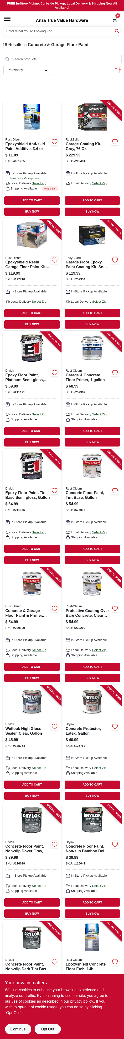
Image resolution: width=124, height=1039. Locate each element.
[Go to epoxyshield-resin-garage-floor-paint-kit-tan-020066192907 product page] (32, 274)
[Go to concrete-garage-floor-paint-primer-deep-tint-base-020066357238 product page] (32, 626)
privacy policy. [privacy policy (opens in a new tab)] (82, 1001)
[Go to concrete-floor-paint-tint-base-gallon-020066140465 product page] (92, 508)
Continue (18, 1029)
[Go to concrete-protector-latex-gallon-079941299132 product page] (92, 743)
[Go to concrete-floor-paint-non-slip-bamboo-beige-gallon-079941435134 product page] (92, 861)
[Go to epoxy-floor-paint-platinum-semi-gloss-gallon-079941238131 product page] (32, 390)
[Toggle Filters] (118, 70)
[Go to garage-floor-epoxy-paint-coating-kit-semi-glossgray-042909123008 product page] (92, 274)
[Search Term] (62, 31)
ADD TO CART (32, 200)
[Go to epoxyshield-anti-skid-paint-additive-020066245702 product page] (32, 159)
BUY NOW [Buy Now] (32, 211)
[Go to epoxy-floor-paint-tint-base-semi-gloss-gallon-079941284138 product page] (32, 508)
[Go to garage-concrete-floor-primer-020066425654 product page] (92, 390)
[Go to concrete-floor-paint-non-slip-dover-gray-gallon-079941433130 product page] (32, 861)
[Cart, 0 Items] (114, 19)
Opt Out (47, 1029)
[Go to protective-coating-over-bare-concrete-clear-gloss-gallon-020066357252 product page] (92, 626)
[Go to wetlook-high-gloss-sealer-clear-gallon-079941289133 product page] (32, 743)
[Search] (117, 31)
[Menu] (7, 19)
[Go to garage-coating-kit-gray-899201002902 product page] (92, 159)
